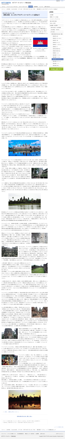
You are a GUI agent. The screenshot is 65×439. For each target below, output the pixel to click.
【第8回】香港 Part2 (56, 50)
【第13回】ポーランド (56, 61)
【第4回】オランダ (56, 42)
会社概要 (51, 14)
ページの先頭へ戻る (59, 427)
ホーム (3, 6)
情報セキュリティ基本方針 (29, 433)
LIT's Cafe (20, 9)
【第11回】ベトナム (56, 57)
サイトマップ (4, 433)
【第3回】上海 (55, 40)
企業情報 (30, 6)
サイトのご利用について (12, 433)
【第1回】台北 (55, 36)
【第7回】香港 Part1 (56, 48)
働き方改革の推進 (53, 21)
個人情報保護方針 (20, 433)
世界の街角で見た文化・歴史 (29, 9)
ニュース (41, 6)
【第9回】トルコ (55, 52)
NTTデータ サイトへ (59, 433)
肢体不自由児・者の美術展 (56, 27)
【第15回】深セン (55, 65)
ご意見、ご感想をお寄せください (11, 411)
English (62, 0)
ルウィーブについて (23, 6)
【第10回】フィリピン (56, 55)
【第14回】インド (55, 63)
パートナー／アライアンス (55, 19)
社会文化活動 (14, 9)
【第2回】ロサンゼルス (56, 38)
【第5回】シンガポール (56, 44)
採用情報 (36, 6)
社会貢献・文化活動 (53, 25)
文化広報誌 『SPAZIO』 (55, 29)
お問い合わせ (47, 6)
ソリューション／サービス (12, 6)
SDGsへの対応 (53, 23)
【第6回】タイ (55, 46)
